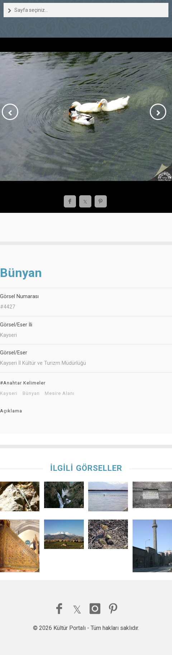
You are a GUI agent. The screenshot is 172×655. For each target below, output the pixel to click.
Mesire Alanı (60, 393)
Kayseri (9, 393)
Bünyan (31, 393)
